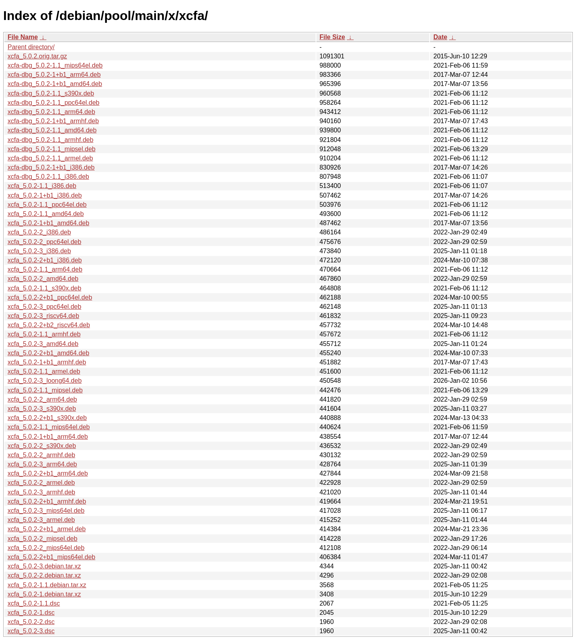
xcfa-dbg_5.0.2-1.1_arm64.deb (51, 111)
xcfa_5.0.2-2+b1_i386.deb (45, 260)
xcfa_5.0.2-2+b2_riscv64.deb (49, 325)
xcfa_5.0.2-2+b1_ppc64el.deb (50, 297)
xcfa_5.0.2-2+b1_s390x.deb (47, 417)
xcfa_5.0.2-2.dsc (31, 621)
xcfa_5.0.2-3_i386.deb (39, 251)
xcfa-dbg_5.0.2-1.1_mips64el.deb (55, 65)
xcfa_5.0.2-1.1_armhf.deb (44, 334)
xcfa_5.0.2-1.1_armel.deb (44, 371)
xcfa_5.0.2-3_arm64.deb (42, 464)
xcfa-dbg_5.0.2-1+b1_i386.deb (51, 167)
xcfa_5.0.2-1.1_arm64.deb (45, 269)
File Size (332, 37)
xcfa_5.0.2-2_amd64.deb (43, 278)
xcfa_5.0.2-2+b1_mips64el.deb (51, 557)
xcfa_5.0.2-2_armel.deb (41, 482)
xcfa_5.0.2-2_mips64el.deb (46, 547)
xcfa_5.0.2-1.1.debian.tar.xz (47, 585)
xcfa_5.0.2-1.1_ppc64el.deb (47, 204)
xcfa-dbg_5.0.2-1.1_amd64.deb (52, 130)
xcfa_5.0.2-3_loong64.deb (45, 380)
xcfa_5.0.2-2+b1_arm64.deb (48, 473)
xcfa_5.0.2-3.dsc (31, 631)
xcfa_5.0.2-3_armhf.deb (41, 492)
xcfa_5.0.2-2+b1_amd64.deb (48, 353)
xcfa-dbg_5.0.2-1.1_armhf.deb (50, 139)
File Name (23, 37)
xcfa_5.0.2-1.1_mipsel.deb (45, 390)
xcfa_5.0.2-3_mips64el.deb (46, 510)
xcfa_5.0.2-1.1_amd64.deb (46, 213)
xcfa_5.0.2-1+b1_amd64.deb (48, 223)
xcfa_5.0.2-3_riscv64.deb (43, 315)
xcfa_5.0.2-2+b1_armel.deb (47, 529)
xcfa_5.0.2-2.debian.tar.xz (44, 575)
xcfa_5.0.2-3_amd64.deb (43, 343)
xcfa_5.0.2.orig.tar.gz (37, 56)
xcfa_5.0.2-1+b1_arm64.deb (48, 436)
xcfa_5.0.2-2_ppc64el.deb (44, 241)
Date (440, 37)
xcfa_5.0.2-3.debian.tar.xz (44, 566)
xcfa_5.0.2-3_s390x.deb (42, 408)
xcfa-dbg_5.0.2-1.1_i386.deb (48, 176)
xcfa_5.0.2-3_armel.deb (41, 519)
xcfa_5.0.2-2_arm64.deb (42, 399)
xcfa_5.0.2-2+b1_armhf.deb (47, 501)
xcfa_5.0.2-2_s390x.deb (42, 445)
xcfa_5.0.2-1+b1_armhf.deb (47, 362)
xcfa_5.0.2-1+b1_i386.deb (45, 195)
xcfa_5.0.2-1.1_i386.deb (42, 185)
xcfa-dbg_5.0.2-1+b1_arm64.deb (54, 74)
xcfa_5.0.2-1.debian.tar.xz (44, 594)
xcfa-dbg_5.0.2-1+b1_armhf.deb (53, 121)
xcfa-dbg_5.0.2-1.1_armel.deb (50, 158)
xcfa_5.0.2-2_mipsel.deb (42, 538)
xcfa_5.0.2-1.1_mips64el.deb (49, 427)
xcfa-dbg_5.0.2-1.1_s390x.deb (51, 93)
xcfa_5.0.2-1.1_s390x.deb (44, 288)
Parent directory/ (31, 47)
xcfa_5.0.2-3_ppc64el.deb (44, 306)
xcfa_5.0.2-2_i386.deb (39, 232)
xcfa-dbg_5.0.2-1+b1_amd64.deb (55, 83)
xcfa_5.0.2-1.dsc (31, 612)
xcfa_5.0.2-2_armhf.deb (41, 455)
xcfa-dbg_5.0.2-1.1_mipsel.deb (52, 149)
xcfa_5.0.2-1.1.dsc (34, 603)
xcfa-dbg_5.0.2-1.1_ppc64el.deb (54, 102)
